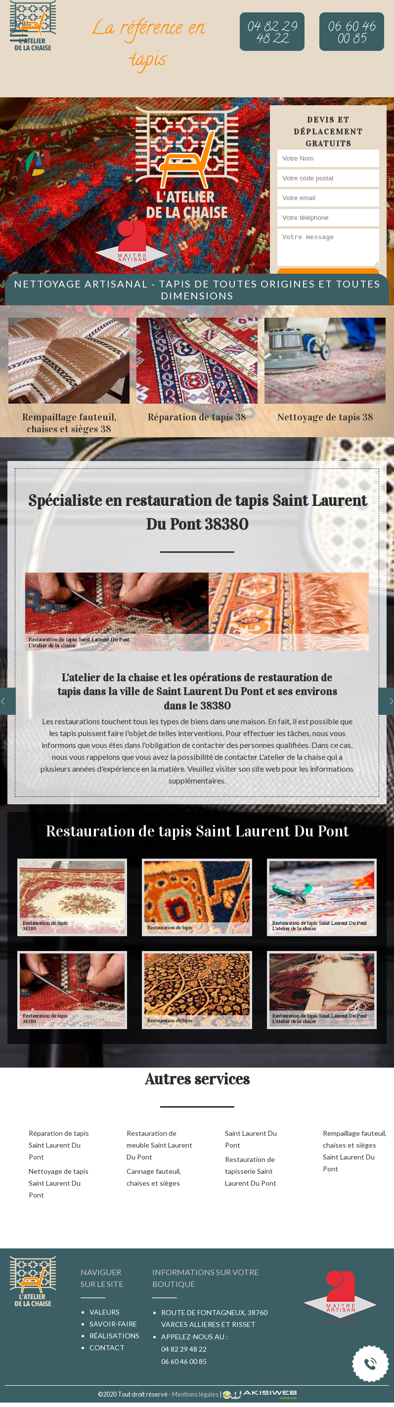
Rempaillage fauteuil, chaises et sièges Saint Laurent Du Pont (355, 1151)
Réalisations (114, 1335)
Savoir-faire (113, 1324)
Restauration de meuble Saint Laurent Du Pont (159, 1145)
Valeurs (104, 1312)
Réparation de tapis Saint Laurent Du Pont (59, 1145)
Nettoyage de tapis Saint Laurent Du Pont (58, 1183)
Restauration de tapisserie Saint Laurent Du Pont (250, 1171)
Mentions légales (195, 1394)
